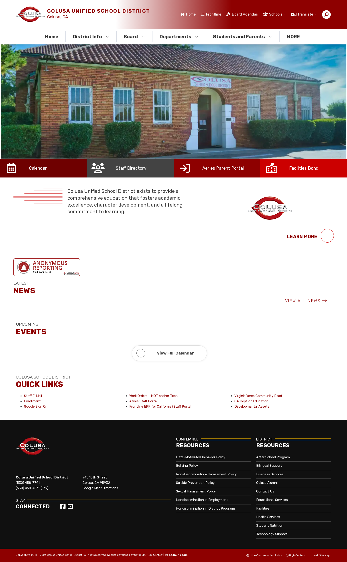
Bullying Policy (187, 466)
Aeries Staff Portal (143, 401)
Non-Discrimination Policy (264, 555)
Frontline (213, 14)
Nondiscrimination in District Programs (206, 508)
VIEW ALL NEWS (306, 300)
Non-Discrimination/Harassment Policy (206, 474)
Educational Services (272, 500)
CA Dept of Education (251, 401)
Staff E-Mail (33, 396)
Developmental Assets (251, 407)
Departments (179, 36)
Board (134, 36)
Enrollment (32, 401)
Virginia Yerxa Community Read (258, 396)
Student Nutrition (269, 526)
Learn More (310, 236)
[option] (173, 101)
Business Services (270, 474)
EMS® (159, 554)
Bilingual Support (269, 466)
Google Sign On (35, 407)
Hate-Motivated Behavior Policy (200, 457)
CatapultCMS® (143, 554)
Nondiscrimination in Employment (202, 500)
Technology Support (272, 534)
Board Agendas (245, 14)
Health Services (268, 517)
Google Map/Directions (100, 488)
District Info (91, 36)
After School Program (273, 457)
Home (191, 14)
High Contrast (297, 555)
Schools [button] (276, 14)
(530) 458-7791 (28, 483)
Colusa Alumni (267, 483)
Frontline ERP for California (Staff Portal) (160, 407)
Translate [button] (305, 14)
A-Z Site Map (320, 555)
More (294, 36)
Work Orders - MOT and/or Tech (153, 396)
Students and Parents (242, 36)
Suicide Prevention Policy (195, 483)
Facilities (263, 508)
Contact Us (265, 491)
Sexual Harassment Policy (196, 491)
